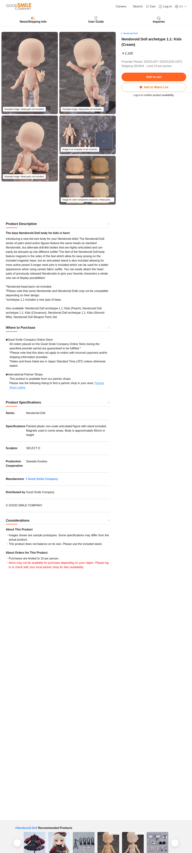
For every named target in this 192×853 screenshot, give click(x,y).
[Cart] (151, 6)
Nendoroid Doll (130, 33)
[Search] (135, 6)
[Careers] (119, 6)
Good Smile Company (43, 478)
